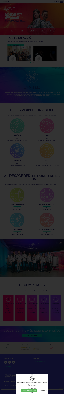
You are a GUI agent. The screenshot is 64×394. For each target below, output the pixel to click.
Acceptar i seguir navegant (29, 390)
